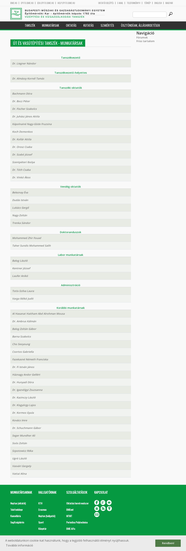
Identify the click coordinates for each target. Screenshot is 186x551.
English (158, 3)
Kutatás (88, 25)
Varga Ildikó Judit (22, 298)
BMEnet (70, 509)
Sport (41, 522)
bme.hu (13, 3)
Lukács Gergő (20, 207)
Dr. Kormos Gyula (23, 412)
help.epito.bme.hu (66, 3)
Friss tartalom (145, 41)
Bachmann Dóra (22, 93)
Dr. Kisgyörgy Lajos (24, 405)
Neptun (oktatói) (18, 503)
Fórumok (142, 37)
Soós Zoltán (19, 443)
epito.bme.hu (27, 3)
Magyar (169, 3)
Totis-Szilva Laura (23, 291)
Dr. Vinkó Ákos (21, 177)
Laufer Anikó (20, 276)
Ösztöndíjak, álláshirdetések (140, 25)
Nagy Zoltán (19, 215)
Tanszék (30, 25)
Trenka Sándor (21, 223)
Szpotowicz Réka (22, 450)
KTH (40, 503)
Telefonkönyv (133, 3)
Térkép (147, 3)
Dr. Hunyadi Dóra (23, 382)
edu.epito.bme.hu (45, 3)
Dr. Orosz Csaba (22, 147)
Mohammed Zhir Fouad (26, 238)
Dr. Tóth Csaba (21, 169)
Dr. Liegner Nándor (24, 63)
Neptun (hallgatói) (46, 516)
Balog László (20, 260)
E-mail (120, 3)
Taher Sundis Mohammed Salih (31, 245)
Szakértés (107, 25)
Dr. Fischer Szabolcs (24, 108)
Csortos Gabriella (23, 351)
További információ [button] (19, 545)
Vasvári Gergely (21, 466)
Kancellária (15, 516)
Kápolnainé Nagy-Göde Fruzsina (32, 124)
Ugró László (19, 458)
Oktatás (71, 25)
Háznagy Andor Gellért (26, 374)
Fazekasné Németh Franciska (30, 359)
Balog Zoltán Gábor (24, 329)
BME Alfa (70, 528)
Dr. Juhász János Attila (25, 116)
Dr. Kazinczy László (24, 397)
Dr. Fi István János (23, 367)
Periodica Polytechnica (77, 522)
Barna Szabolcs (21, 336)
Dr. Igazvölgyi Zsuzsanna (27, 390)
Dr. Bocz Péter (21, 101)
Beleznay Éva (20, 192)
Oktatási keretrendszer (77, 503)
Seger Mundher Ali (23, 435)
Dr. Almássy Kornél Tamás (28, 78)
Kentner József (21, 268)
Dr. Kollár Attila (21, 139)
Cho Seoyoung (21, 344)
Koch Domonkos (22, 131)
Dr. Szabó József (22, 154)
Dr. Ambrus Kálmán (24, 321)
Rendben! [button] (168, 543)
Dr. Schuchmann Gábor (26, 428)
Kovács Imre (19, 420)
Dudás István (20, 200)
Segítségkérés (17, 522)
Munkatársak (50, 25)
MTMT (69, 516)
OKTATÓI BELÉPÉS (106, 3)
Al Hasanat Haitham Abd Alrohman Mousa (38, 313)
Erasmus (42, 509)
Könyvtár (42, 528)
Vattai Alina (19, 473)
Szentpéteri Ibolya (23, 162)
